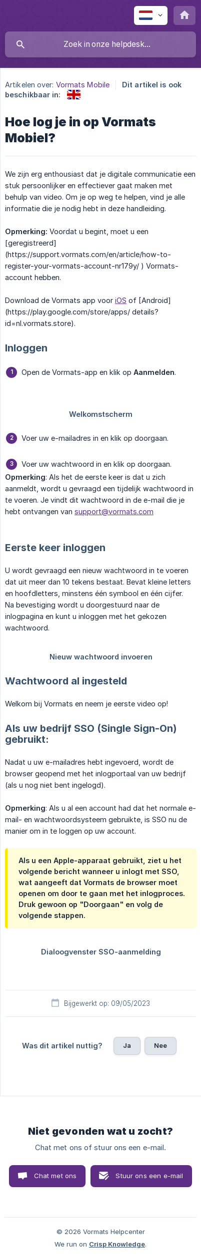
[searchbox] (100, 44)
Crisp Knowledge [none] (117, 1244)
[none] (151, 15)
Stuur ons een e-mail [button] (149, 1176)
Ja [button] (127, 1045)
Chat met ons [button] (55, 1176)
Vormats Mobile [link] (83, 84)
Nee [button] (160, 1045)
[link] (73, 94)
